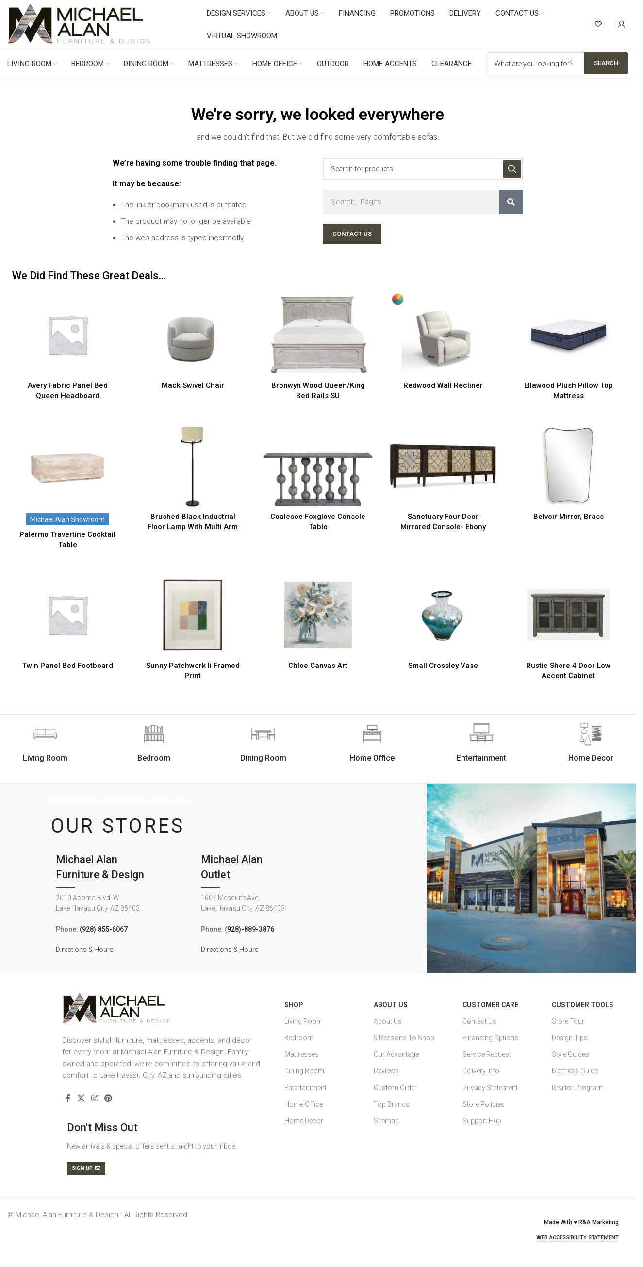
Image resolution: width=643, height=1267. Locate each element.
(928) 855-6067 (104, 929)
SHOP (293, 1005)
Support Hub (481, 1121)
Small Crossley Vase (443, 665)
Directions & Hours (85, 949)
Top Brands (392, 1104)
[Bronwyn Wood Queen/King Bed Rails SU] (318, 334)
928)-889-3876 (250, 929)
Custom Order (395, 1088)
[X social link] (81, 1098)
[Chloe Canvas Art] (318, 614)
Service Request (486, 1054)
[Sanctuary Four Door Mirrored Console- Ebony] (443, 465)
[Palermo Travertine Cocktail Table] (67, 465)
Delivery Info (480, 1071)
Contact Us (479, 1021)
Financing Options (490, 1038)
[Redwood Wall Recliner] (443, 334)
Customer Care (490, 1005)
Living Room (303, 1021)
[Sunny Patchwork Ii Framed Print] (192, 614)
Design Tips (570, 1038)
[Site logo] (79, 23)
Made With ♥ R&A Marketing (581, 1222)
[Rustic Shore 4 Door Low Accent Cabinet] (568, 614)
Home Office (303, 1104)
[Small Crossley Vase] (443, 614)
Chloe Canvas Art (317, 665)
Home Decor (303, 1121)
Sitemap (386, 1121)
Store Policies (483, 1104)
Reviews (386, 1071)
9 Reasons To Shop (404, 1038)
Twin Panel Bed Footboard (67, 665)
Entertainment (305, 1088)
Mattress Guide (575, 1071)
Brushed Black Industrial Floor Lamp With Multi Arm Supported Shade (193, 526)
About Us (391, 1005)
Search (606, 63)
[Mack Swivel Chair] (192, 334)
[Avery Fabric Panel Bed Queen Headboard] (67, 334)
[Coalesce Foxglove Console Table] (318, 465)
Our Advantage (396, 1054)
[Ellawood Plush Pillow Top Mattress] (568, 334)
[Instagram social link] (94, 1098)
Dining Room (304, 1071)
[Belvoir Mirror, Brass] (568, 465)
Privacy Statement (490, 1088)
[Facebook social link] (68, 1098)
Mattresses (301, 1054)
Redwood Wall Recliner (443, 385)
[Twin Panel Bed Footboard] (67, 614)
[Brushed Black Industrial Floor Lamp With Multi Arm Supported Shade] (192, 465)
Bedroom (298, 1038)
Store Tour (568, 1021)
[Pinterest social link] (108, 1098)
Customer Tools (582, 1005)
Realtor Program (577, 1088)
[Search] (423, 169)
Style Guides (570, 1054)
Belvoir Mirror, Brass (568, 516)
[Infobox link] (154, 743)
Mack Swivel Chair (193, 385)
